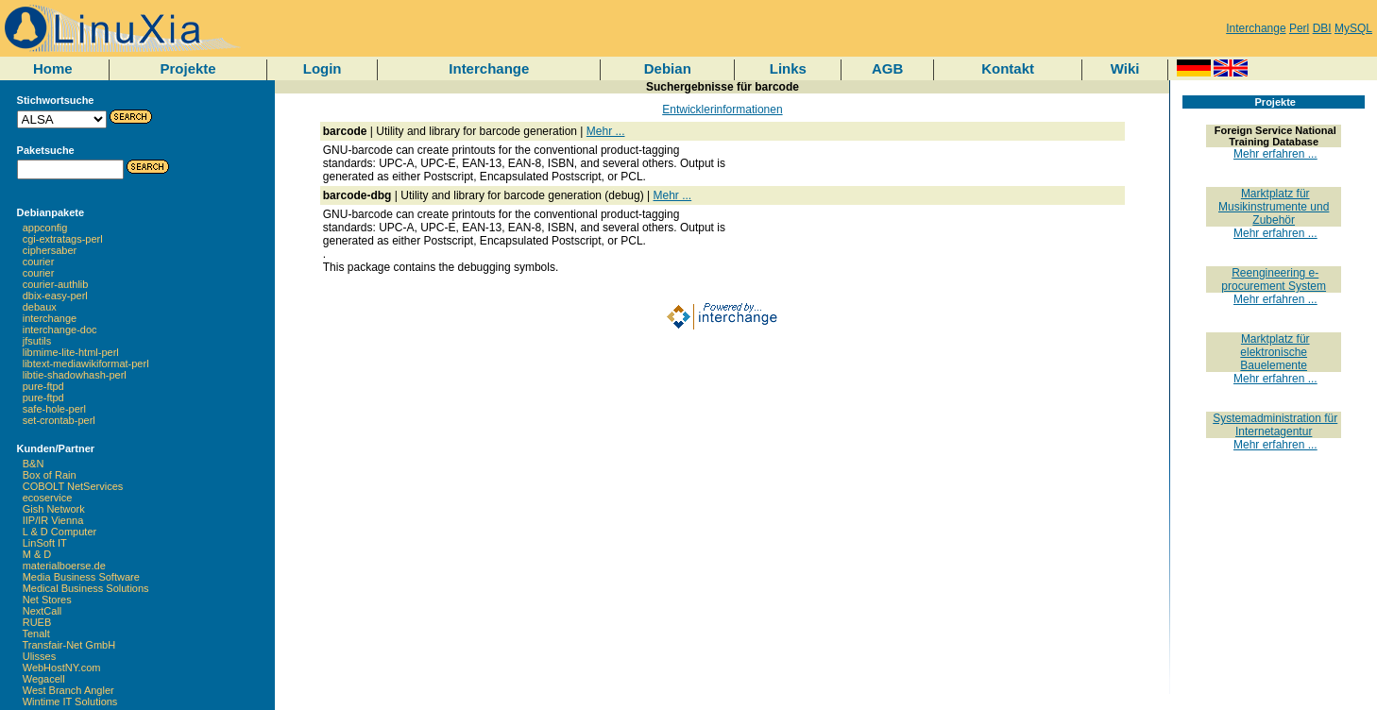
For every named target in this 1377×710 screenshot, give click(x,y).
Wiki (1125, 68)
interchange (50, 318)
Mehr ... (605, 131)
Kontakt (1007, 68)
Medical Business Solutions (86, 588)
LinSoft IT (45, 543)
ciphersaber (49, 250)
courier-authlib (56, 284)
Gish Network (54, 509)
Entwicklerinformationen (722, 109)
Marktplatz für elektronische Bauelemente (1274, 352)
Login (322, 68)
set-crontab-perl (59, 420)
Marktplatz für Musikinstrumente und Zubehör (1273, 207)
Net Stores (47, 599)
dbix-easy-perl (55, 295)
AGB (887, 68)
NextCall (42, 611)
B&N (33, 463)
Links (788, 68)
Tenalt (36, 633)
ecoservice (48, 497)
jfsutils (37, 341)
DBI (1322, 28)
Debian (667, 68)
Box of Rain (49, 475)
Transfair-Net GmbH (69, 645)
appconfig (45, 227)
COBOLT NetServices (73, 486)
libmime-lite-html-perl (71, 352)
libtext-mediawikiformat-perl (86, 363)
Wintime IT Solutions (70, 701)
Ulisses (39, 656)
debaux (40, 307)
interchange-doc (60, 329)
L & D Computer (59, 531)
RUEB (37, 622)
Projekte (187, 68)
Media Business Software (81, 577)
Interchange (1255, 28)
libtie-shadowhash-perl (75, 374)
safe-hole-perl (54, 408)
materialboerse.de (64, 565)
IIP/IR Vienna (53, 520)
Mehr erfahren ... (1275, 154)
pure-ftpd (43, 386)
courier (39, 261)
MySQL (1353, 28)
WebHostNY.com (62, 667)
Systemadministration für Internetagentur (1275, 425)
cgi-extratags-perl (63, 239)
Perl (1299, 28)
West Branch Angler (68, 690)
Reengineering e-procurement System (1273, 279)
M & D (37, 554)
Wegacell (44, 679)
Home (53, 68)
